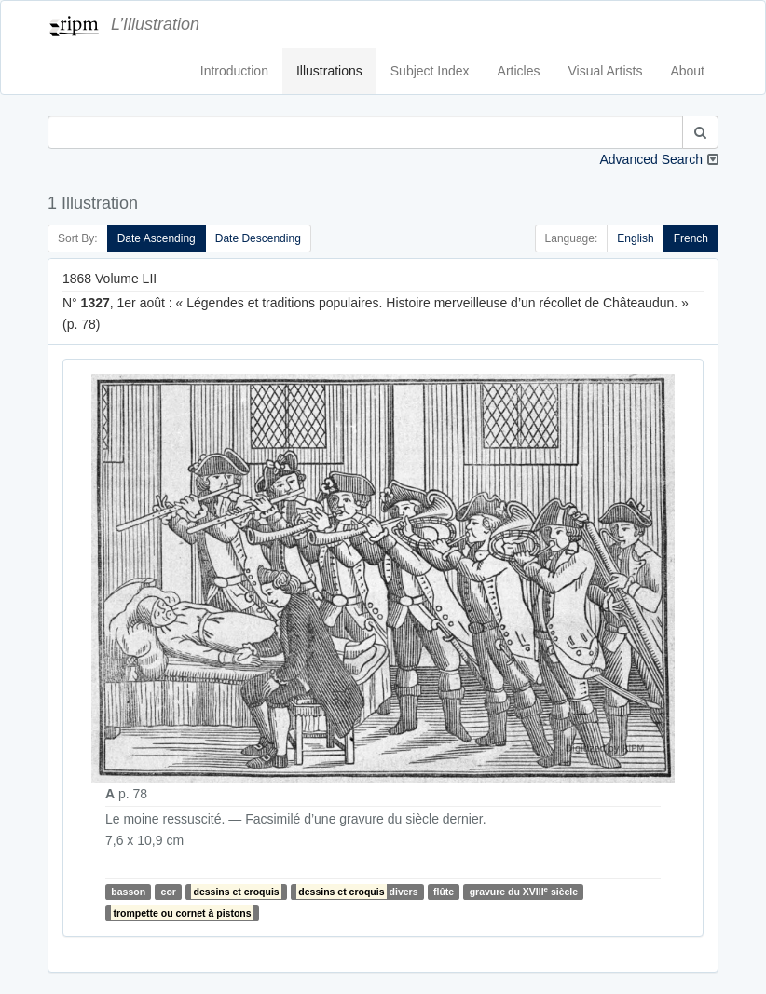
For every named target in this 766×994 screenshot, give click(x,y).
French (691, 238)
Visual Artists (605, 70)
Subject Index (430, 70)
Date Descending (258, 238)
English (635, 238)
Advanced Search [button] (651, 159)
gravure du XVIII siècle (524, 891)
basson (128, 891)
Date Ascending (156, 238)
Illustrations (329, 70)
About (687, 70)
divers (356, 891)
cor (168, 891)
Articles (519, 70)
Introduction (234, 70)
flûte (443, 891)
